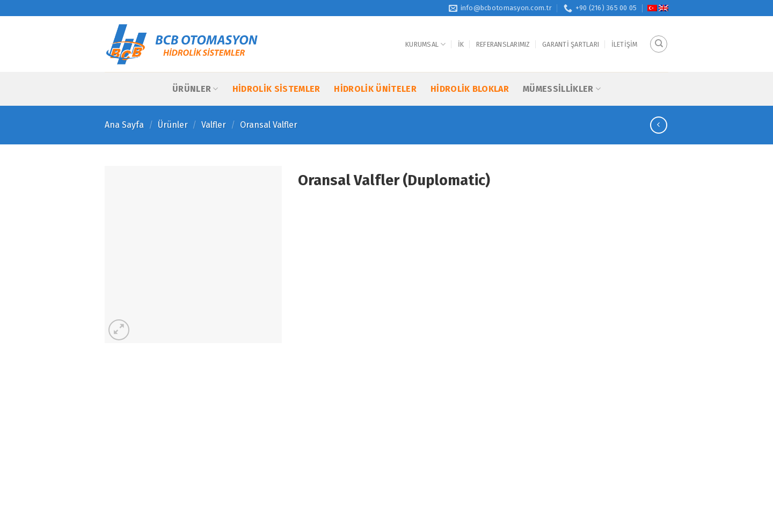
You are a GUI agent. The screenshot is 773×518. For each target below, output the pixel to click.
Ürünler (195, 89)
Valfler (213, 125)
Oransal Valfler (268, 125)
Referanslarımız (503, 44)
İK (461, 44)
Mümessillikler (562, 89)
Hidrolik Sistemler (276, 89)
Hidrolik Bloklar (470, 89)
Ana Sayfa (124, 125)
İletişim (624, 44)
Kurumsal (425, 44)
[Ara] (658, 44)
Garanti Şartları (570, 44)
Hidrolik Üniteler (375, 89)
